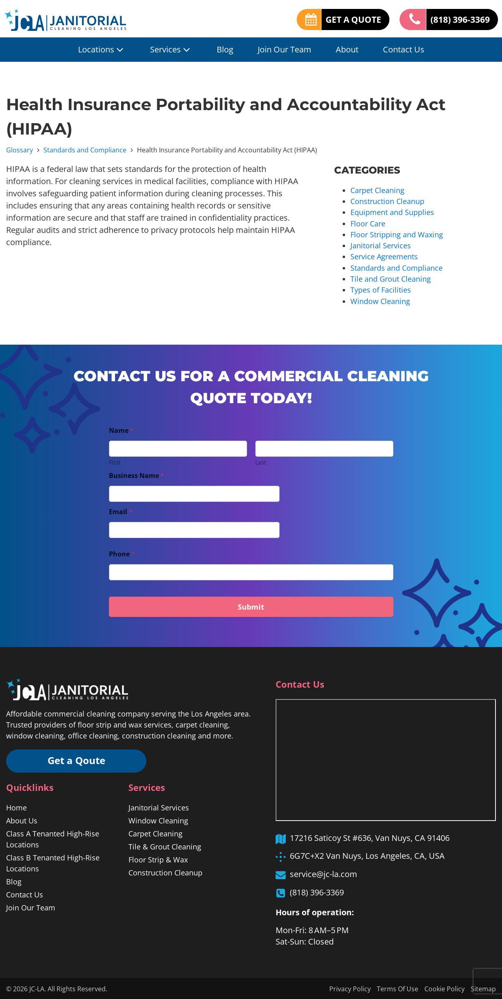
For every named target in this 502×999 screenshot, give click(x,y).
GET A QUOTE (347, 19)
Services (171, 49)
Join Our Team (284, 49)
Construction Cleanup (387, 201)
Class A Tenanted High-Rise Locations (52, 838)
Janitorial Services (380, 245)
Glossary (19, 150)
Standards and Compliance (84, 150)
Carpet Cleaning (377, 190)
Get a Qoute (77, 760)
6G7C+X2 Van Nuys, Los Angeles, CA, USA (367, 854)
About (347, 49)
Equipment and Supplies (392, 212)
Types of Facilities (380, 289)
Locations (102, 49)
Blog (225, 49)
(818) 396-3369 (458, 19)
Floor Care (367, 223)
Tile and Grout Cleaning (390, 278)
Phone (122, 553)
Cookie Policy (444, 988)
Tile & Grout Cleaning (164, 846)
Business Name (136, 474)
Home (16, 807)
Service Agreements (384, 256)
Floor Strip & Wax (158, 859)
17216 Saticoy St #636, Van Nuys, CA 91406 (370, 836)
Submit (251, 605)
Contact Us (403, 49)
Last (260, 461)
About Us (21, 820)
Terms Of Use (397, 988)
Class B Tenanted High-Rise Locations (53, 862)
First (115, 461)
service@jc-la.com (323, 872)
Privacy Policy (350, 988)
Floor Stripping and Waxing (396, 234)
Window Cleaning (380, 300)
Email (121, 511)
